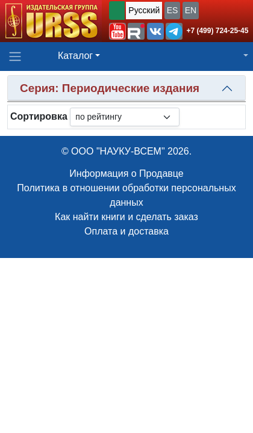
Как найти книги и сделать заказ (126, 217)
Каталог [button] (75, 56)
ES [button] (172, 10)
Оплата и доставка (126, 231)
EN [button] (190, 10)
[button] (117, 31)
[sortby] (125, 117)
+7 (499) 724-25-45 (217, 30)
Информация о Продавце (126, 173)
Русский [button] (144, 10)
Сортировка (38, 116)
